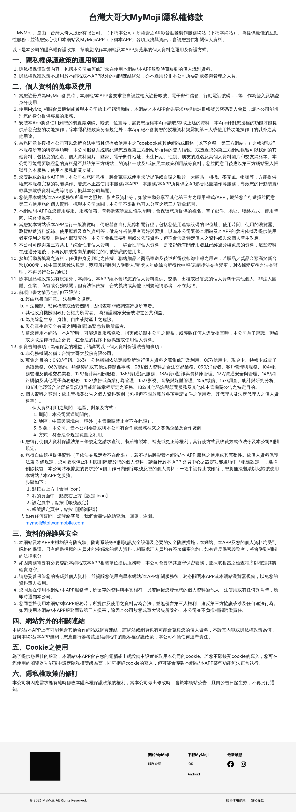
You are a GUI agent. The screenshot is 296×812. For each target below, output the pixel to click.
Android (194, 774)
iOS (190, 764)
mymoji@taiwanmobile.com (54, 523)
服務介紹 (154, 764)
